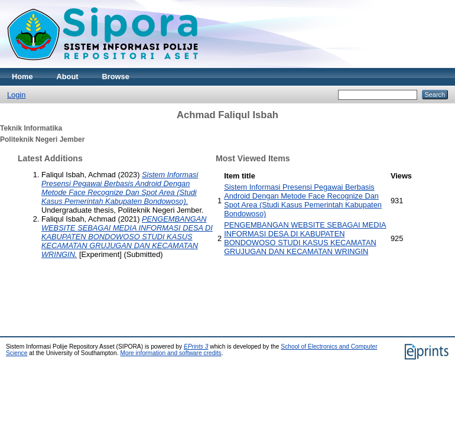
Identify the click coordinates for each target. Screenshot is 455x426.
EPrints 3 (196, 346)
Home (22, 76)
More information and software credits (170, 353)
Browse (115, 76)
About (68, 76)
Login (16, 94)
